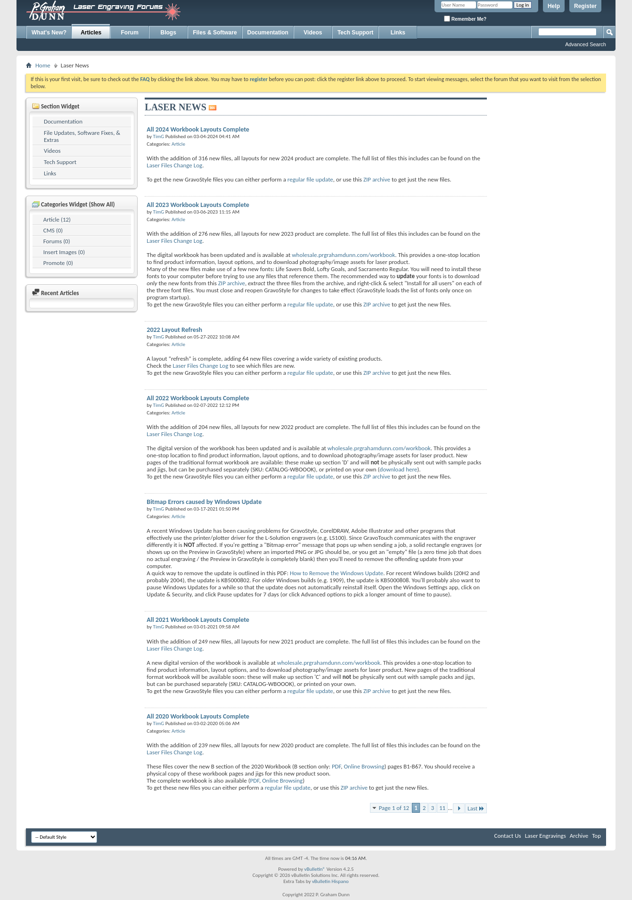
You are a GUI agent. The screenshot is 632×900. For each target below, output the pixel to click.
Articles (91, 32)
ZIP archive (376, 179)
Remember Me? (465, 19)
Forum (130, 32)
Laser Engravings (545, 835)
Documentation (267, 32)
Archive (579, 835)
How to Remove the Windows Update (336, 573)
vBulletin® (314, 869)
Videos (313, 32)
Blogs (168, 32)
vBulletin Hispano (330, 881)
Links (398, 32)
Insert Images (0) (64, 252)
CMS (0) (53, 230)
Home (42, 65)
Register (585, 6)
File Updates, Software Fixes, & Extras (82, 136)
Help (554, 6)
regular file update (310, 179)
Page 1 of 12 (394, 807)
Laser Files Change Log (174, 165)
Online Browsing (364, 766)
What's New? (49, 32)
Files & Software (215, 32)
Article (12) (57, 219)
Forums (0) (56, 241)
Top (596, 835)
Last (476, 808)
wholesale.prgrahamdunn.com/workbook (343, 254)
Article (178, 144)
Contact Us (507, 835)
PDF (336, 766)
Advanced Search (585, 44)
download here (399, 469)
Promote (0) (58, 262)
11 (442, 807)
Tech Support (355, 32)
